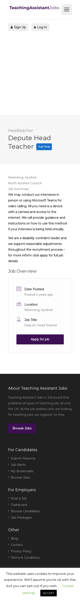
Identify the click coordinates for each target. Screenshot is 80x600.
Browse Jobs (21, 428)
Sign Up (18, 27)
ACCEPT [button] (48, 593)
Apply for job (40, 339)
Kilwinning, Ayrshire (38, 310)
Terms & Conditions (25, 558)
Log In (40, 27)
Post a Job (19, 498)
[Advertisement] (40, 75)
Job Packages (21, 517)
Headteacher (20, 130)
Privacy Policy (21, 551)
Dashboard (19, 505)
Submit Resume (23, 458)
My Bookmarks (22, 471)
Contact (17, 545)
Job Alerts (18, 465)
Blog (14, 538)
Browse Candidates (25, 511)
